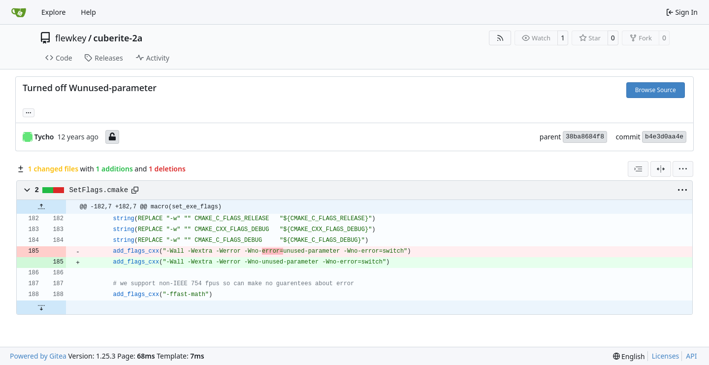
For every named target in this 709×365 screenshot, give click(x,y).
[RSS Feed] (500, 38)
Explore (53, 12)
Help (88, 12)
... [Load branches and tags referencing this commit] (29, 111)
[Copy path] (135, 190)
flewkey (70, 38)
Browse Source (655, 90)
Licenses (665, 356)
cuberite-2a (118, 38)
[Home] (18, 12)
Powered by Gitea (38, 356)
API (691, 356)
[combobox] (638, 169)
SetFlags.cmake (99, 190)
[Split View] (660, 169)
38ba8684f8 (585, 136)
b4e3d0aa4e (664, 136)
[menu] (683, 169)
